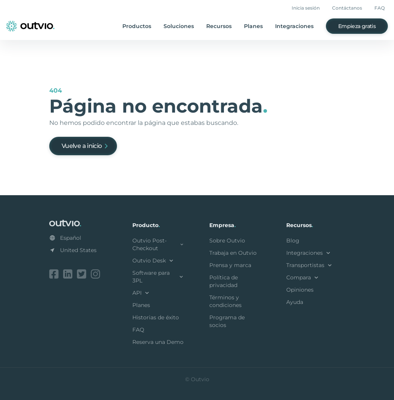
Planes (253, 26)
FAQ (379, 8)
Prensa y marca (230, 265)
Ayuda (294, 302)
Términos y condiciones (225, 301)
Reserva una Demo (158, 342)
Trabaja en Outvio (233, 252)
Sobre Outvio (227, 240)
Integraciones (294, 26)
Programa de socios (227, 321)
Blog (292, 240)
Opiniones (300, 289)
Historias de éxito (155, 317)
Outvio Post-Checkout (158, 244)
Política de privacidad (223, 281)
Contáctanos (347, 8)
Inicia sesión (306, 8)
